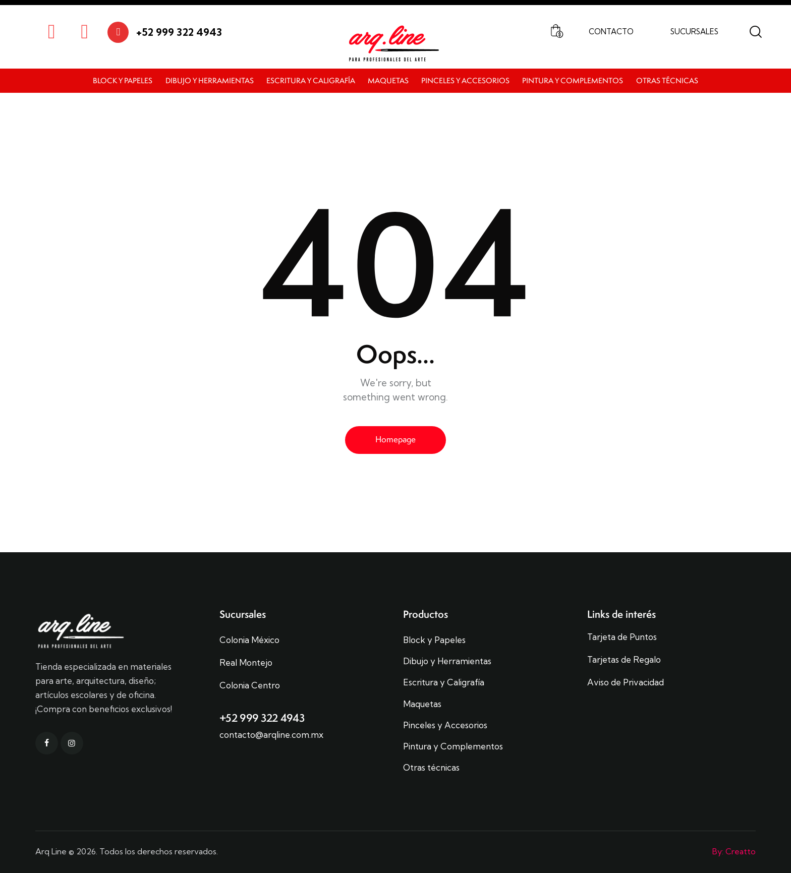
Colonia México (249, 639)
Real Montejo (245, 662)
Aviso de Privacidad (625, 682)
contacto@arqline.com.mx (271, 734)
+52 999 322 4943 (262, 718)
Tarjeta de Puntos (622, 636)
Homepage (395, 439)
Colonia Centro (249, 685)
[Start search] (756, 32)
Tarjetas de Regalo (624, 659)
